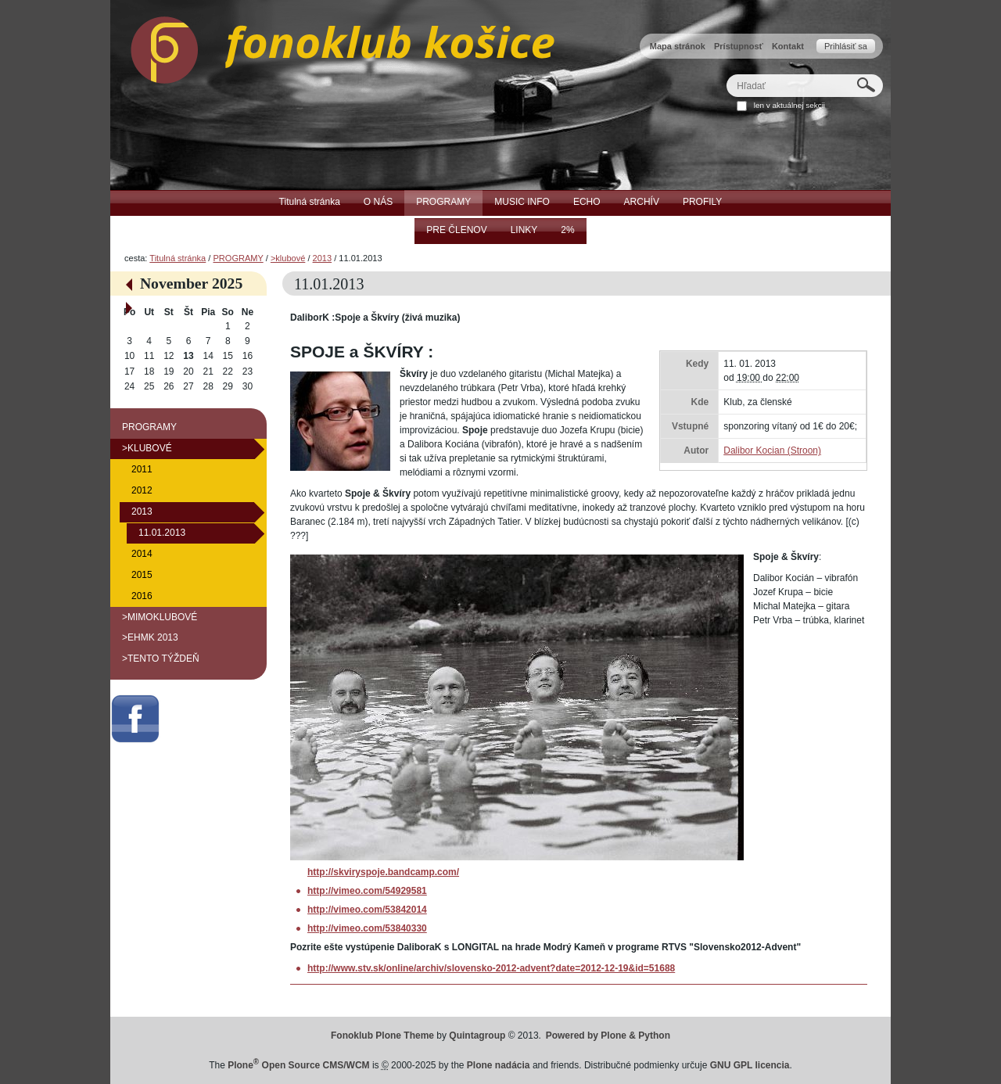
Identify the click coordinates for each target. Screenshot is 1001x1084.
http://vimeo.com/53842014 (367, 909)
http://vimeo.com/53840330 (367, 928)
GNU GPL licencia (750, 1065)
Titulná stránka (177, 258)
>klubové (288, 258)
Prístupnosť (738, 46)
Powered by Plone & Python (608, 1035)
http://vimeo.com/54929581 (367, 890)
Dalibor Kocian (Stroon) (772, 450)
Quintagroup (477, 1035)
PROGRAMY (238, 258)
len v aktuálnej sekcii (789, 105)
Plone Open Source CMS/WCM (298, 1065)
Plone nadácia (498, 1065)
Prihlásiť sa (845, 46)
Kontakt (788, 46)
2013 (322, 258)
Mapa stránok (677, 46)
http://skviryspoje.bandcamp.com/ (383, 872)
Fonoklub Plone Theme (382, 1035)
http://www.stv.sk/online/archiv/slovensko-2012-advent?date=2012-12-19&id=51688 (491, 968)
